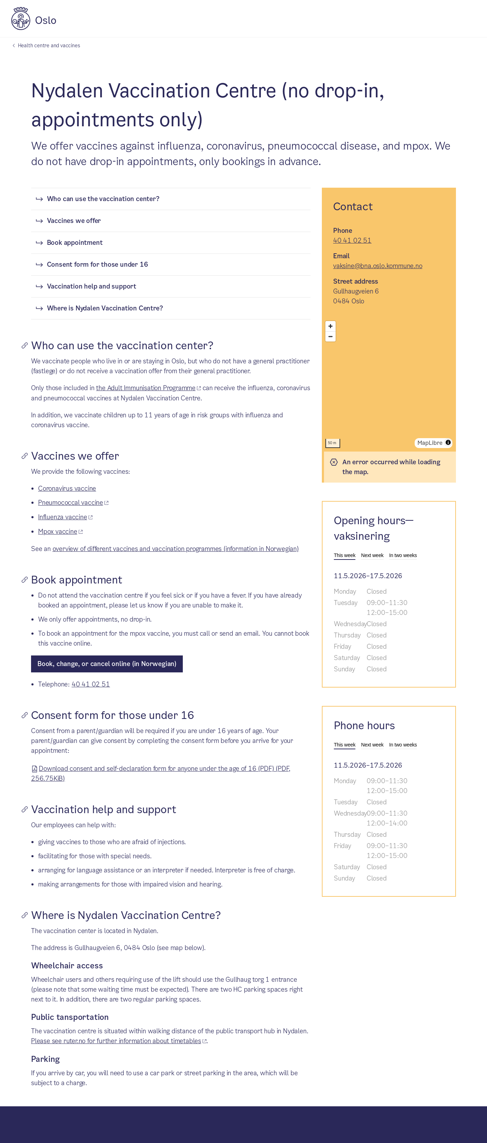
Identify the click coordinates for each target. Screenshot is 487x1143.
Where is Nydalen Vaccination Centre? (105, 308)
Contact (353, 206)
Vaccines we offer (74, 220)
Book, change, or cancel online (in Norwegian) (106, 663)
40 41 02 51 (91, 684)
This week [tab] (344, 555)
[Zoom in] (330, 326)
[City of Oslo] (33, 28)
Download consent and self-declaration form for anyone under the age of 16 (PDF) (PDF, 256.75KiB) (160, 772)
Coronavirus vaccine (67, 488)
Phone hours (364, 725)
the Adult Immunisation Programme (146, 387)
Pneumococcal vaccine (70, 502)
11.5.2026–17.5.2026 (368, 576)
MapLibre (430, 443)
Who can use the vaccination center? (103, 198)
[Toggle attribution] (448, 442)
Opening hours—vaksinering (374, 528)
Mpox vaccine (57, 531)
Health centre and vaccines (49, 45)
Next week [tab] (372, 555)
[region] (389, 385)
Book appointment (75, 242)
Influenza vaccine (62, 517)
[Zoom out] (330, 336)
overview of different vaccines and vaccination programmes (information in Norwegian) (176, 548)
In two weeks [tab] (403, 555)
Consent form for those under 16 (97, 264)
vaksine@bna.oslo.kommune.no (377, 265)
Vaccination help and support (91, 286)
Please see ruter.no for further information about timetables (116, 1040)
